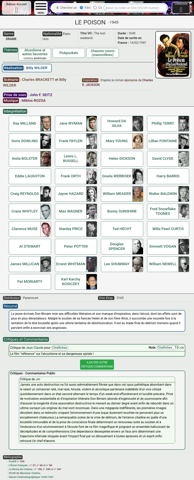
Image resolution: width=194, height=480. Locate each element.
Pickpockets (68, 53)
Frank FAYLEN (70, 141)
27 (34, 465)
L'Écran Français (18, 465)
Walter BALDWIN (163, 193)
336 (22, 461)
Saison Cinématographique (24, 477)
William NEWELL (162, 264)
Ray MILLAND (24, 123)
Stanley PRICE (70, 229)
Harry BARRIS (168, 176)
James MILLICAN (24, 264)
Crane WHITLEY (24, 211)
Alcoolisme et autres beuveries (35, 52)
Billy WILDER (36, 68)
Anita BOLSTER (25, 158)
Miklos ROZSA (34, 100)
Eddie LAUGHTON (30, 176)
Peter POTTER (76, 246)
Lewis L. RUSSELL (70, 158)
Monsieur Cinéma (30, 473)
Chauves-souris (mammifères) (103, 53)
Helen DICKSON (122, 158)
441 (59, 469)
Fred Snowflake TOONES (163, 211)
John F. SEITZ (41, 95)
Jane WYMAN (70, 123)
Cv (97, 8)
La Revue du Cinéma (20, 469)
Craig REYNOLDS (25, 193)
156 (39, 469)
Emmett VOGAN (162, 246)
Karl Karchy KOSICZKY (70, 281)
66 (41, 465)
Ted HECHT (122, 229)
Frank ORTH (71, 176)
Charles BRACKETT (38, 79)
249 (48, 469)
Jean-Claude (35, 348)
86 (50, 465)
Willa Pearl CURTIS (168, 229)
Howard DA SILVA (116, 123)
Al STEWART (30, 246)
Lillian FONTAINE (163, 141)
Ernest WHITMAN (70, 264)
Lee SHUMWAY (116, 264)
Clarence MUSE (24, 229)
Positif (12, 461)
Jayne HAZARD (71, 193)
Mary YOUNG (117, 141)
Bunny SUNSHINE (122, 211)
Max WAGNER (70, 211)
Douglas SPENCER (117, 246)
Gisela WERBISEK (116, 176)
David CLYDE (162, 158)
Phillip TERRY (163, 123)
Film (85, 8)
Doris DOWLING (24, 141)
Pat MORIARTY (29, 281)
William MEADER (117, 193)
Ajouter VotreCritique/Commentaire (97, 364)
